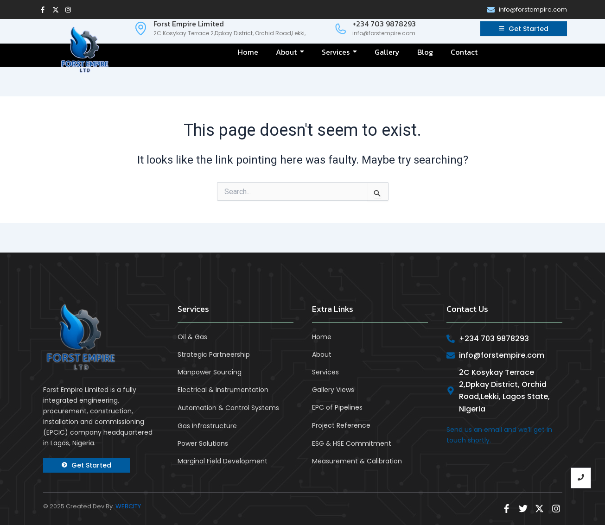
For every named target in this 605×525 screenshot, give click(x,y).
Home (321, 337)
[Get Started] (523, 28)
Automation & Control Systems (228, 407)
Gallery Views (333, 389)
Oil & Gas (192, 337)
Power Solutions (203, 443)
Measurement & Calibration (357, 460)
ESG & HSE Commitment (351, 443)
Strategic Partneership (214, 354)
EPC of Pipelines (337, 407)
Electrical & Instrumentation (223, 389)
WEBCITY (128, 506)
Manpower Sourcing (210, 372)
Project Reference (341, 425)
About (321, 354)
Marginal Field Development (222, 460)
